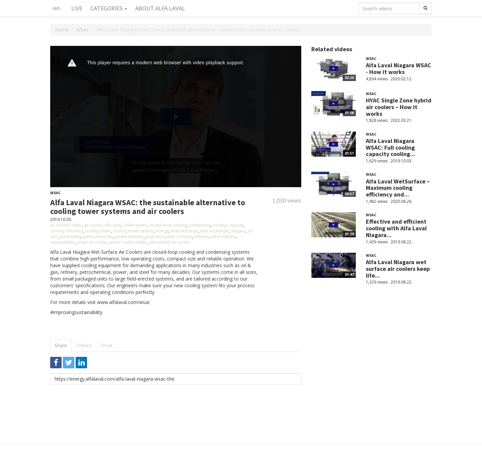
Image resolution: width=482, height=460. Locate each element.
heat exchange (184, 231)
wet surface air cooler (169, 242)
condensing (200, 225)
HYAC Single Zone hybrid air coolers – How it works (398, 107)
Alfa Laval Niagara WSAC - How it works (398, 68)
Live (76, 8)
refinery (201, 236)
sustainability (62, 242)
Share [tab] (61, 345)
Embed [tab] (83, 345)
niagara (238, 231)
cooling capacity (228, 225)
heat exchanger (214, 231)
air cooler (93, 225)
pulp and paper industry (169, 236)
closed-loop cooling (168, 225)
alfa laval (112, 225)
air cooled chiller (66, 225)
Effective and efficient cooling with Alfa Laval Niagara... (396, 228)
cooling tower (98, 231)
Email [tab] (106, 345)
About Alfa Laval (160, 8)
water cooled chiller (128, 242)
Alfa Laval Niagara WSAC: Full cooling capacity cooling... (390, 147)
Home (62, 29)
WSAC (82, 29)
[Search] (425, 8)
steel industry (223, 236)
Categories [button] (108, 8)
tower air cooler (92, 242)
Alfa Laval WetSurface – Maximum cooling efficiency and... (398, 188)
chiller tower (135, 225)
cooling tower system (133, 231)
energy (162, 231)
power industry (129, 236)
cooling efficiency (66, 231)
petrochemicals (98, 236)
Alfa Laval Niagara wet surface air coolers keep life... (398, 268)
